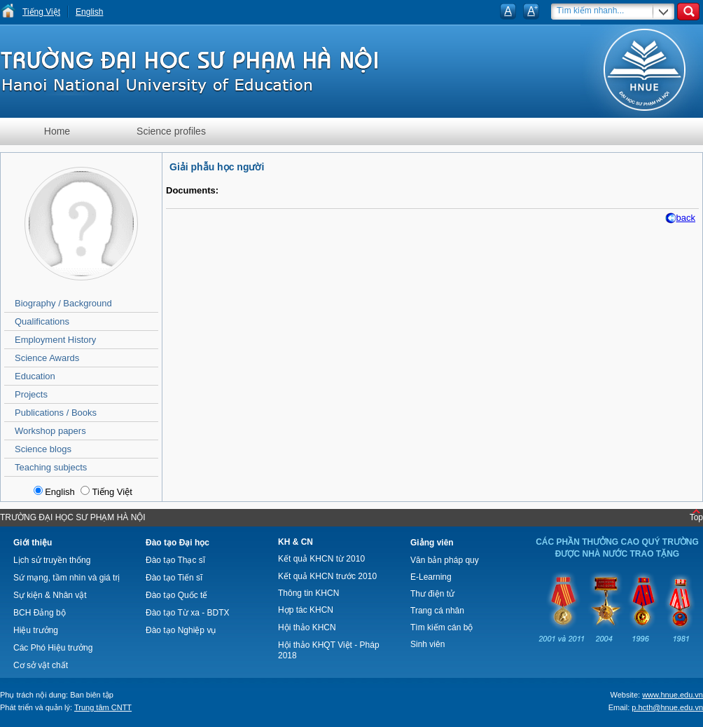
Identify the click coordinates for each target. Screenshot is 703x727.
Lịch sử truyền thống (51, 560)
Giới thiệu (32, 543)
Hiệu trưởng (35, 630)
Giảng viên (432, 543)
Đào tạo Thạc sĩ (175, 560)
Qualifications (42, 321)
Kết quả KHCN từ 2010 (321, 559)
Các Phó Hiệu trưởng (52, 648)
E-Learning (431, 577)
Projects (31, 394)
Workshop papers (50, 431)
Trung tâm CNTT (103, 707)
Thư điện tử (432, 594)
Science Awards (47, 358)
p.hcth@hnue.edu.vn (667, 707)
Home (57, 131)
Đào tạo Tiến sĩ (174, 578)
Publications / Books (56, 412)
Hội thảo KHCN (307, 627)
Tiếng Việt (41, 12)
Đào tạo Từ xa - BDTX (187, 613)
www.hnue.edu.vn (672, 695)
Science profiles (171, 131)
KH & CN (295, 542)
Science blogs (43, 449)
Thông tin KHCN (308, 593)
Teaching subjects (51, 467)
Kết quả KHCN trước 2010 (327, 576)
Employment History (55, 339)
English (89, 12)
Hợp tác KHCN (305, 610)
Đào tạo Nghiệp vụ (181, 630)
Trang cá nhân (437, 611)
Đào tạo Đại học (177, 543)
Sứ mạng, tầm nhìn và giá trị (66, 578)
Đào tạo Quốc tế (176, 595)
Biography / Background (63, 303)
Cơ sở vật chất (40, 665)
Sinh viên (427, 644)
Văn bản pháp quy (444, 560)
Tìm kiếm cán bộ (441, 627)
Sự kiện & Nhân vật (50, 595)
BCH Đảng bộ (39, 613)
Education (35, 376)
